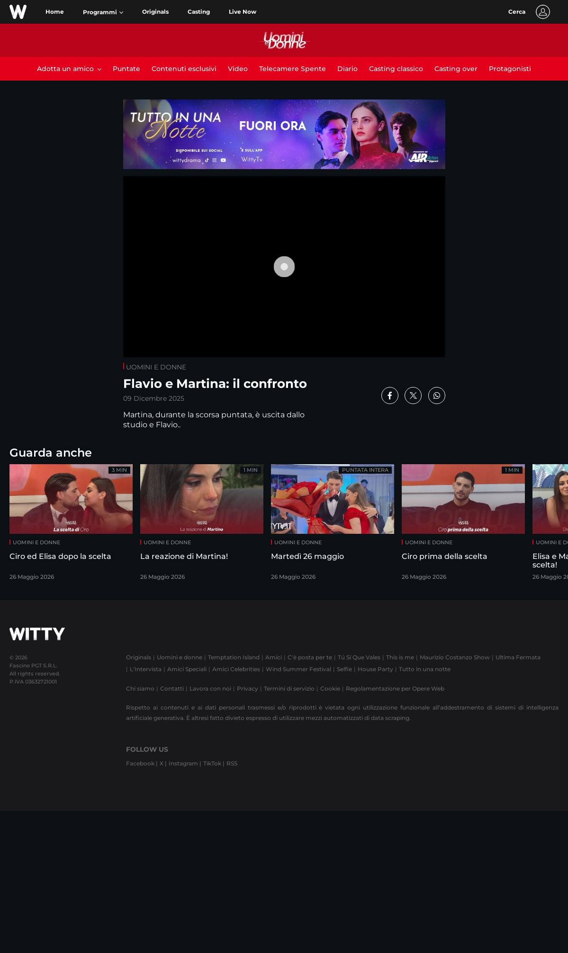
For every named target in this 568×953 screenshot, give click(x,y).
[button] (103, 12)
